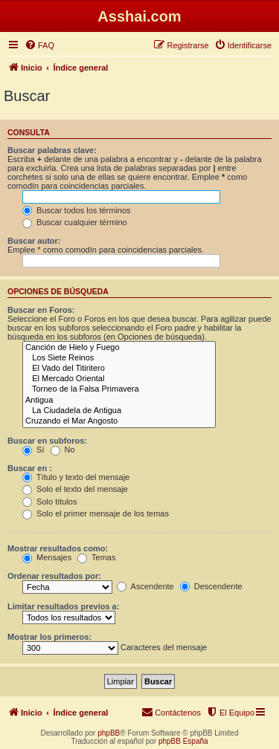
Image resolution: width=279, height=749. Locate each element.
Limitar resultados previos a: (63, 606)
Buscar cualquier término (74, 222)
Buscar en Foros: (40, 309)
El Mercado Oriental (119, 379)
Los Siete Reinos (119, 358)
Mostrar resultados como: (57, 548)
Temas (96, 557)
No (63, 449)
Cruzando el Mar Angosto (119, 421)
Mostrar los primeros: (49, 636)
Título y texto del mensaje (75, 477)
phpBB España (183, 741)
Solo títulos (49, 501)
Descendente (211, 586)
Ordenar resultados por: (54, 575)
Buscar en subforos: (47, 440)
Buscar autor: (34, 240)
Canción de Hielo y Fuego (119, 348)
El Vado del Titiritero (119, 368)
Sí (33, 449)
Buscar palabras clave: (52, 150)
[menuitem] (39, 45)
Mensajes (46, 557)
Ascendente (145, 586)
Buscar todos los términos (76, 210)
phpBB (108, 733)
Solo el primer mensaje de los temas (95, 513)
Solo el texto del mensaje (75, 488)
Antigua (119, 400)
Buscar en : (29, 468)
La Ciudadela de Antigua (119, 411)
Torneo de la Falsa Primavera (119, 389)
